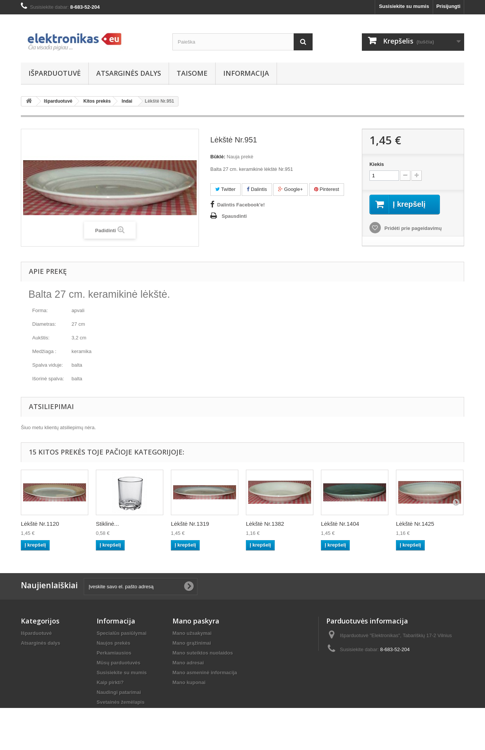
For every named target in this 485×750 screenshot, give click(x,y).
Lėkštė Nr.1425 (415, 523)
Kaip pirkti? (110, 682)
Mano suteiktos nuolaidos (202, 653)
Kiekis (376, 164)
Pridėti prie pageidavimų (412, 228)
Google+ (290, 189)
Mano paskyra (195, 620)
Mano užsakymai (191, 633)
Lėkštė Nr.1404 (340, 523)
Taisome (192, 73)
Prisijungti (448, 6)
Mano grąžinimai (191, 643)
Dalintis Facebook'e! (241, 205)
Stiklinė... (107, 523)
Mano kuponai (188, 682)
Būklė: (217, 156)
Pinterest (326, 189)
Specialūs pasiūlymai (122, 633)
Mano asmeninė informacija (204, 672)
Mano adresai (188, 663)
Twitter (225, 189)
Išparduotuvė (54, 73)
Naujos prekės (113, 643)
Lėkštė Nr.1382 (265, 523)
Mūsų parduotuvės (119, 663)
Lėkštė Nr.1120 (40, 523)
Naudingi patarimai (119, 692)
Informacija (246, 73)
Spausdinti (234, 216)
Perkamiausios (114, 653)
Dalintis (257, 189)
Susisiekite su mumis (404, 6)
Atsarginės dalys (128, 73)
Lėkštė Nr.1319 (190, 523)
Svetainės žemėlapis (120, 702)
